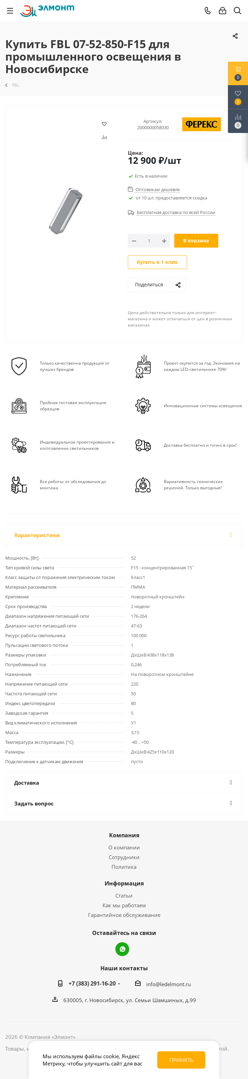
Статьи (124, 895)
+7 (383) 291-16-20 (92, 983)
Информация (124, 883)
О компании (124, 847)
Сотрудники (124, 857)
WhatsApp (122, 949)
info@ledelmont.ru (168, 984)
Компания (124, 835)
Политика (124, 866)
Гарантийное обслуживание (124, 914)
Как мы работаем (124, 905)
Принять (181, 1059)
